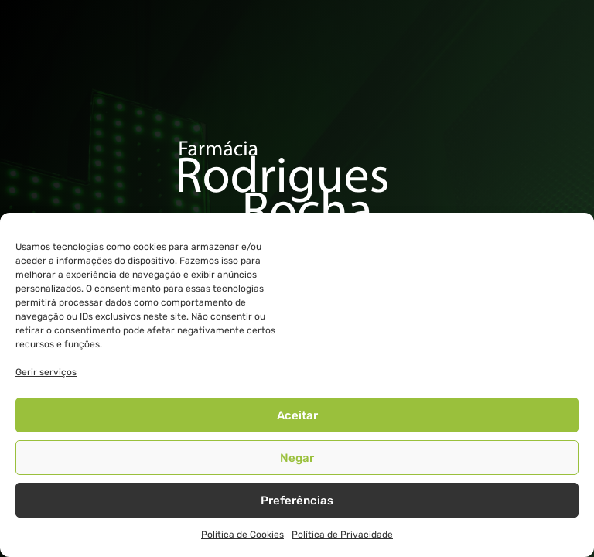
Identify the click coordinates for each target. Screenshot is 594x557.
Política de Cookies (242, 534)
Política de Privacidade (342, 534)
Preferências (297, 500)
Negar (297, 458)
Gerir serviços (46, 372)
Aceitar (297, 415)
